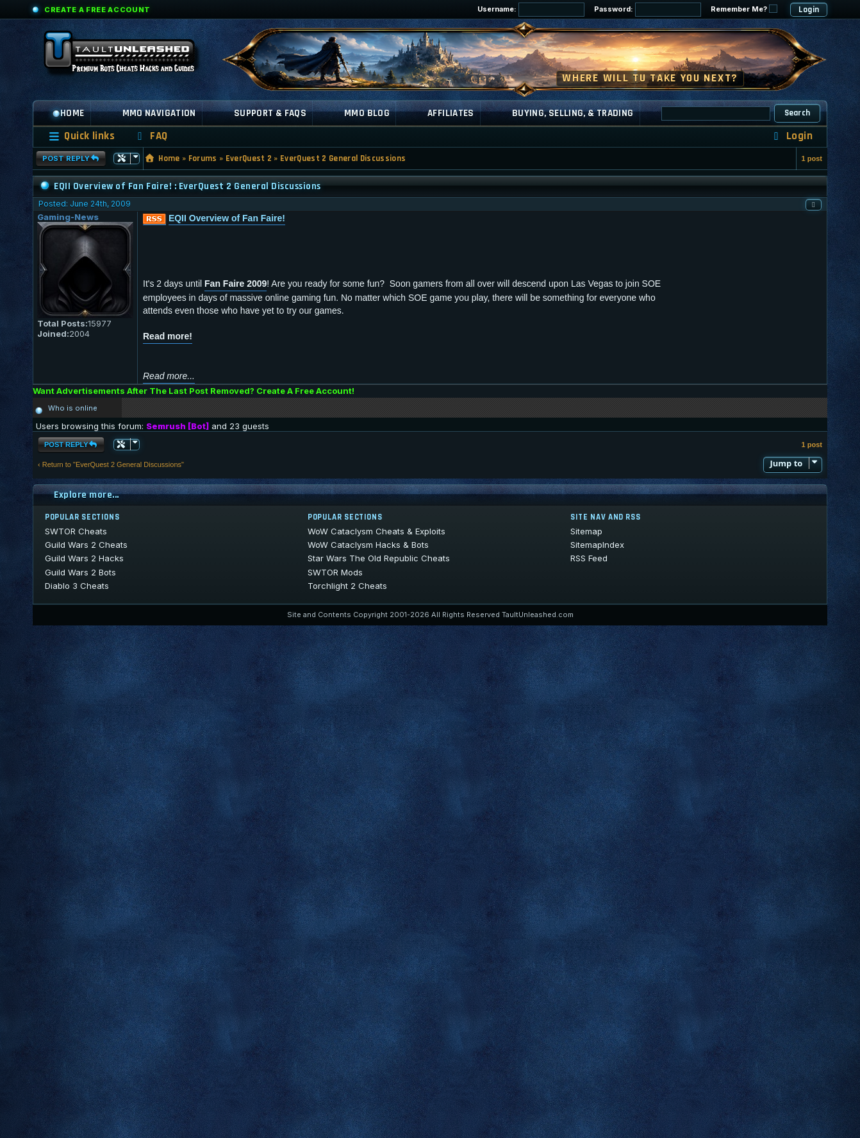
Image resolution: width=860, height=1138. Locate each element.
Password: (647, 10)
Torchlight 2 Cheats (347, 586)
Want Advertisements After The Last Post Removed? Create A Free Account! (193, 391)
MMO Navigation (159, 113)
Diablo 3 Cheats (77, 586)
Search (797, 113)
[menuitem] (151, 136)
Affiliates (450, 113)
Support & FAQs (270, 113)
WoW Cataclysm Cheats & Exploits (376, 531)
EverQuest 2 (249, 158)
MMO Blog (367, 113)
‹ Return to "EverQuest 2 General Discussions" (111, 464)
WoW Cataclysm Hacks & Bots (368, 544)
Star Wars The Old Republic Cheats (379, 558)
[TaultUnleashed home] (129, 55)
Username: (530, 10)
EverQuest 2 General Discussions (343, 158)
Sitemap (586, 531)
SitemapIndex (597, 544)
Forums (202, 158)
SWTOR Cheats (76, 531)
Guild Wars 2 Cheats (86, 544)
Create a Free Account (97, 9)
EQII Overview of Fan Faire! (227, 218)
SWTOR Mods (335, 572)
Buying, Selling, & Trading (573, 113)
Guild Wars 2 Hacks (84, 558)
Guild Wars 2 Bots (80, 572)
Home (68, 113)
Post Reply (70, 158)
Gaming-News (68, 217)
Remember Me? (744, 8)
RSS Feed (589, 558)
